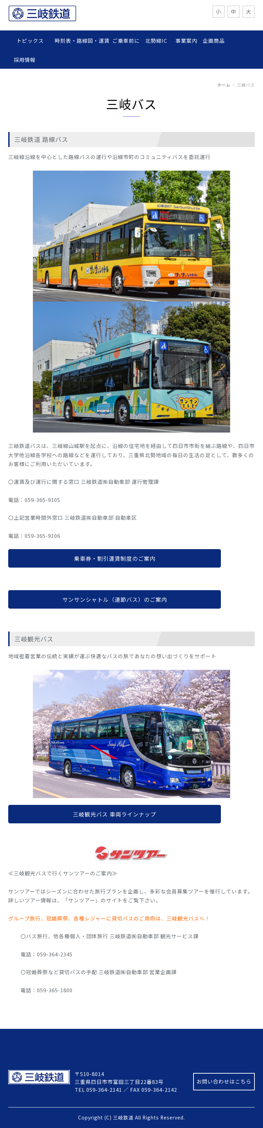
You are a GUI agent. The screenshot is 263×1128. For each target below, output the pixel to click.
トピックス (32, 40)
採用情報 (25, 59)
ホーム (223, 85)
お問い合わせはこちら (224, 1081)
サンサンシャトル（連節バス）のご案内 (114, 599)
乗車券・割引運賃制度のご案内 (114, 558)
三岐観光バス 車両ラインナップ (114, 814)
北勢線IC (156, 40)
